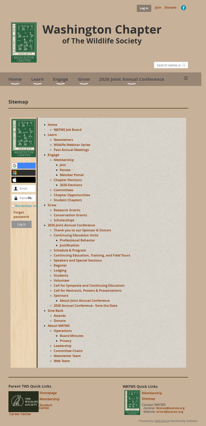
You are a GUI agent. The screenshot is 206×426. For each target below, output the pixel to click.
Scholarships (64, 220)
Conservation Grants (70, 215)
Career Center (20, 414)
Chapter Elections (68, 180)
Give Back (55, 310)
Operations (63, 330)
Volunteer (62, 280)
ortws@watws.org (169, 412)
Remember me (26, 206)
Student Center (45, 406)
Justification (69, 245)
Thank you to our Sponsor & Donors (82, 230)
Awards (60, 315)
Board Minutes (71, 336)
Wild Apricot (161, 421)
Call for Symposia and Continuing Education (89, 285)
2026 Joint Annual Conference (71, 225)
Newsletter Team (67, 356)
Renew (65, 170)
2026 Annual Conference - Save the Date (85, 305)
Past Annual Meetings (71, 150)
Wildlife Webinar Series (72, 145)
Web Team (62, 361)
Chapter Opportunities (72, 195)
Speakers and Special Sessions (78, 260)
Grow (52, 205)
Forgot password (21, 214)
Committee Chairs (68, 351)
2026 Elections (71, 185)
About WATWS (59, 325)
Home (52, 124)
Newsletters (63, 140)
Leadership (62, 346)
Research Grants (67, 210)
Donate (170, 7)
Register (60, 265)
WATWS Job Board (67, 129)
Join (158, 7)
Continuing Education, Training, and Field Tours (92, 255)
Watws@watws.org (170, 408)
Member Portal (72, 175)
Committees (63, 190)
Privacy (65, 341)
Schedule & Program (70, 250)
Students (61, 275)
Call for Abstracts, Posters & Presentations (88, 290)
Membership (64, 160)
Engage (53, 155)
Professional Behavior (77, 240)
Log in (144, 8)
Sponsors (61, 295)
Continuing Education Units (76, 235)
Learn (52, 134)
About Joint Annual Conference (85, 300)
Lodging (60, 270)
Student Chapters (68, 200)
